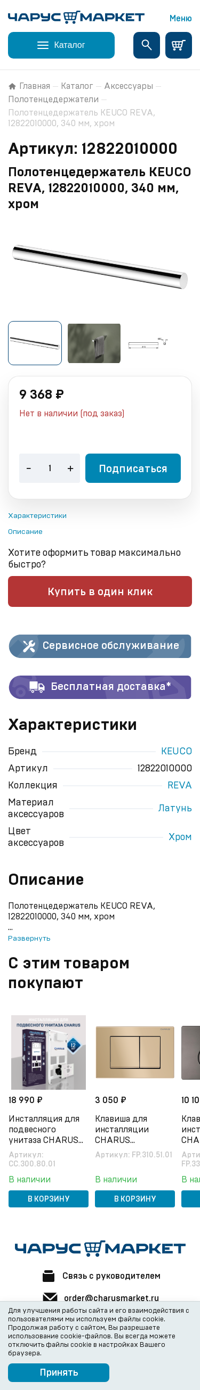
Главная (29, 86)
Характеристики (37, 516)
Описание (25, 532)
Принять (58, 1373)
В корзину (49, 1199)
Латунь (175, 808)
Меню (181, 18)
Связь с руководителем (100, 1276)
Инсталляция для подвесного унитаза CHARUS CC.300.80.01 (44, 1130)
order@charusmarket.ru (100, 1298)
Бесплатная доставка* (100, 687)
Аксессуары (128, 86)
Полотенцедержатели (53, 99)
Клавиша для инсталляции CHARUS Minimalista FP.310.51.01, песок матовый (129, 1130)
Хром (180, 837)
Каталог (77, 86)
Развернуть (29, 938)
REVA (179, 786)
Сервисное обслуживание (100, 646)
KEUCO (176, 751)
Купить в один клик (100, 592)
